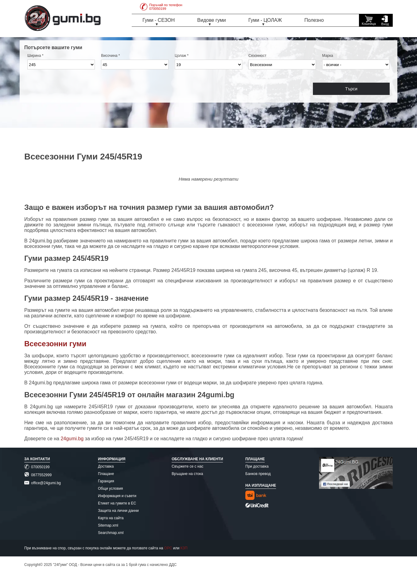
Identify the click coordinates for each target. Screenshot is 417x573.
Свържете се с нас (187, 466)
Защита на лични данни (118, 510)
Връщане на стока (187, 474)
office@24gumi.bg (42, 483)
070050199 (36, 467)
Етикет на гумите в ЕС (117, 503)
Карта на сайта (111, 518)
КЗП (184, 548)
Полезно (314, 20)
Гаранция (106, 481)
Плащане (106, 474)
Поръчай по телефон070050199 (161, 6)
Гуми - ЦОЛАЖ (265, 20)
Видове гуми (211, 20)
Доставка (106, 466)
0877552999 (38, 475)
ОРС (168, 548)
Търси (351, 88)
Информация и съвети (117, 496)
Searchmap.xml (110, 533)
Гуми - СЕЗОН (158, 20)
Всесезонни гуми (55, 343)
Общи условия (110, 488)
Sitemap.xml (108, 525)
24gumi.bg (72, 438)
